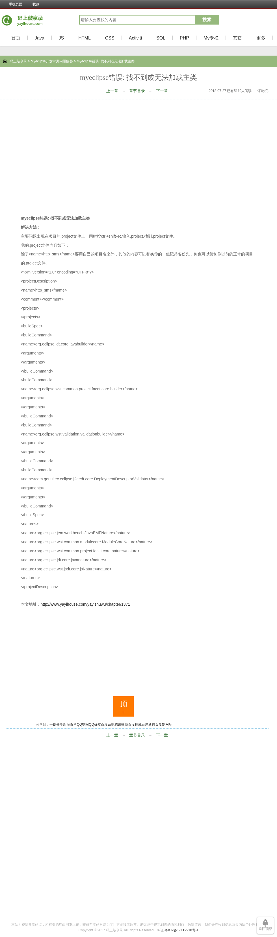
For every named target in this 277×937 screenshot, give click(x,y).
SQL (160, 38)
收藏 (36, 4)
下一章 (162, 91)
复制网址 (165, 724)
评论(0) (263, 91)
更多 (260, 38)
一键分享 (56, 724)
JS (61, 38)
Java (39, 38)
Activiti (135, 38)
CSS (109, 38)
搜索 (206, 19)
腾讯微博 (121, 724)
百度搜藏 (135, 724)
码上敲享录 (18, 61)
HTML (84, 38)
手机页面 (15, 4)
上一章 (112, 91)
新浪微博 (70, 724)
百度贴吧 (107, 724)
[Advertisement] (53, 156)
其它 (237, 38)
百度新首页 (150, 724)
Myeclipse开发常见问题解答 (52, 61)
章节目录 (137, 91)
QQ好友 (95, 724)
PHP (184, 38)
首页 (15, 38)
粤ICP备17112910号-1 (181, 930)
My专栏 (211, 38)
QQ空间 (83, 724)
